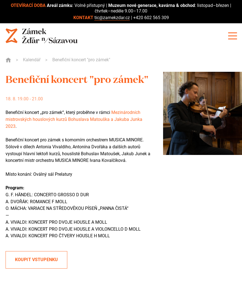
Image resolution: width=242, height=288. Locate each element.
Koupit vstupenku (36, 259)
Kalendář (31, 59)
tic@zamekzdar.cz (112, 17)
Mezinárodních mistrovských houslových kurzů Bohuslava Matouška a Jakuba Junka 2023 (74, 119)
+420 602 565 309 (151, 17)
